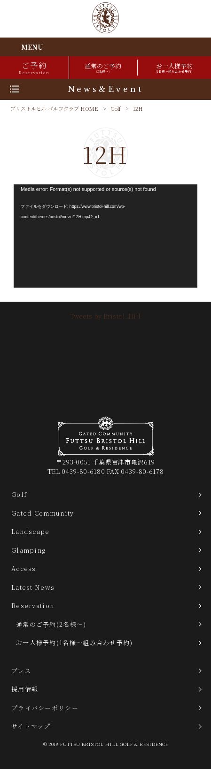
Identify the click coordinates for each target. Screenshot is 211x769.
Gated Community (42, 513)
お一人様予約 (174, 67)
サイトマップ (31, 726)
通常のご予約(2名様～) (51, 624)
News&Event (106, 89)
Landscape (30, 531)
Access (23, 568)
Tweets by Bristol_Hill (105, 315)
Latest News (33, 587)
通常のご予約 (103, 67)
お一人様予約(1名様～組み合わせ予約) (74, 642)
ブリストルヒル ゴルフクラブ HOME (54, 108)
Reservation (32, 605)
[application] (105, 236)
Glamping (28, 550)
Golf (115, 108)
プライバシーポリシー (44, 707)
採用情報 (24, 689)
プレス (21, 670)
